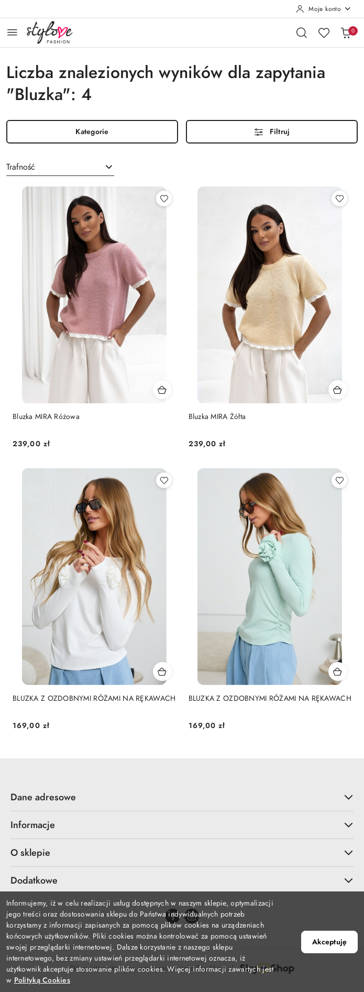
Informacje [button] (182, 824)
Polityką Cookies (42, 980)
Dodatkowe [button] (182, 880)
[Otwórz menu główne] (12, 32)
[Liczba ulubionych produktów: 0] (323, 32)
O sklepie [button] (182, 852)
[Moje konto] (323, 9)
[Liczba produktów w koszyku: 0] (345, 32)
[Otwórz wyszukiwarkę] (301, 32)
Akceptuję (329, 942)
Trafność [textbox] (20, 167)
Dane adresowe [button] (182, 796)
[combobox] (60, 167)
